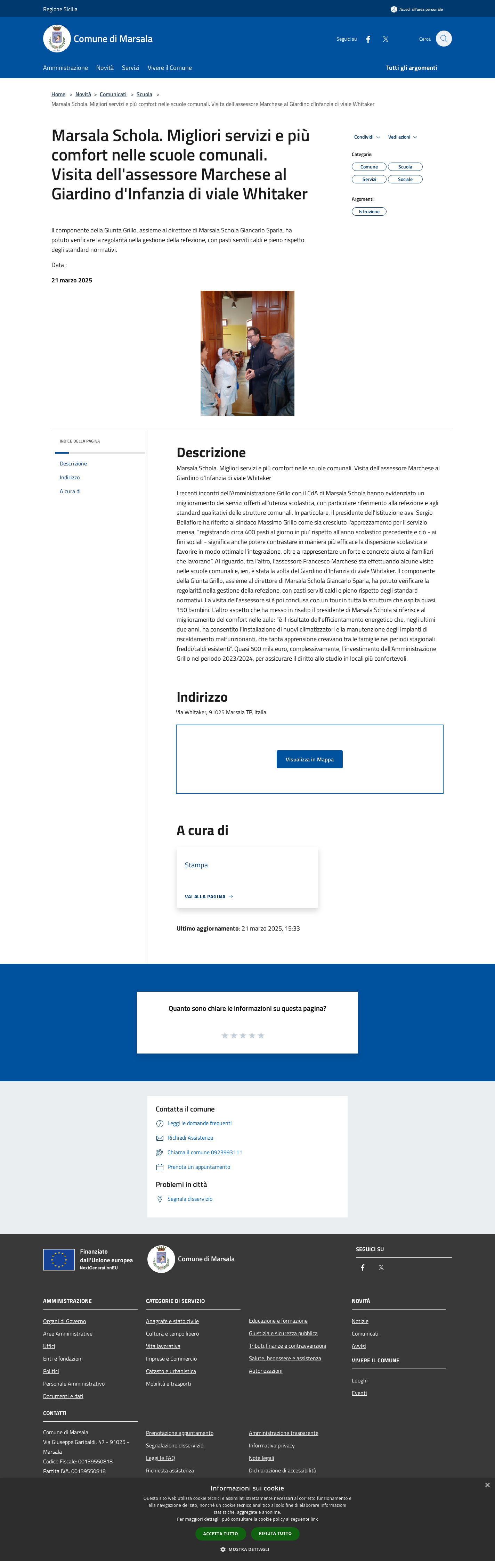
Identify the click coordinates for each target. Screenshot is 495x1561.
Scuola (144, 94)
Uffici (49, 1346)
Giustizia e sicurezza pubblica (283, 1333)
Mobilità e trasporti (168, 1383)
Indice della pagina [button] (80, 441)
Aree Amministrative (67, 1333)
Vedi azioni (404, 137)
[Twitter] (382, 38)
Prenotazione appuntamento (179, 1433)
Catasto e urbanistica (171, 1371)
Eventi (359, 1393)
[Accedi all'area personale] (417, 9)
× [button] (487, 1485)
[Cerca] (443, 38)
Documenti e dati (63, 1396)
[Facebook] (364, 38)
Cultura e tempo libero (172, 1333)
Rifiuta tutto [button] (275, 1533)
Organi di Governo (64, 1321)
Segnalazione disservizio (174, 1445)
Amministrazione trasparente (283, 1433)
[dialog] (247, 1519)
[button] (247, 1549)
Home (58, 94)
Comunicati (113, 94)
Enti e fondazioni (63, 1358)
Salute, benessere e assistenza (285, 1358)
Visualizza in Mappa (310, 759)
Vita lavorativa (163, 1346)
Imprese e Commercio (171, 1358)
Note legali (261, 1458)
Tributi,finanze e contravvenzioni (287, 1345)
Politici (51, 1371)
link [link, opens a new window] (314, 1519)
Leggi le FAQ (160, 1458)
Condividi (368, 137)
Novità (83, 94)
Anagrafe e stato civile (172, 1321)
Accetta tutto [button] (220, 1534)
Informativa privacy (272, 1445)
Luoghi (360, 1380)
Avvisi (359, 1346)
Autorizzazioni (266, 1370)
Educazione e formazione (278, 1320)
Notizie (360, 1321)
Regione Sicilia (60, 9)
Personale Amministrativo (74, 1383)
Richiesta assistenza (170, 1470)
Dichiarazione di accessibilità (282, 1470)
